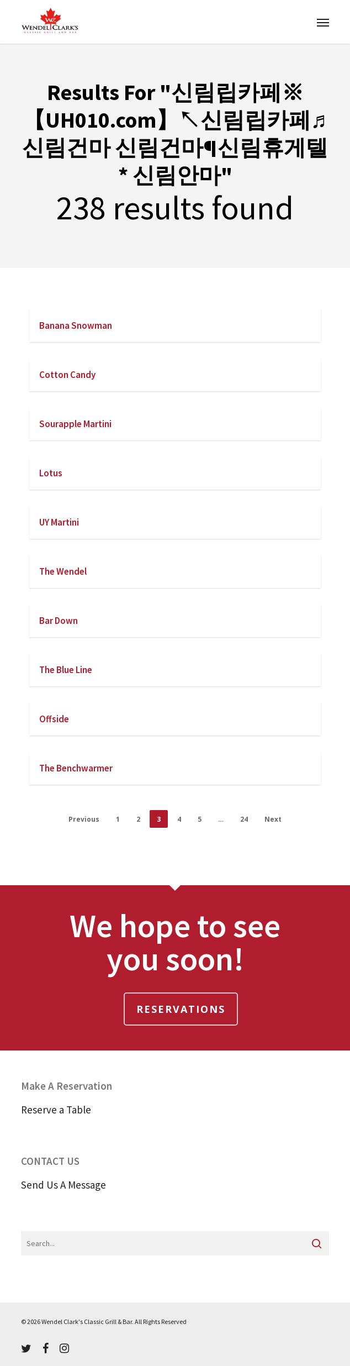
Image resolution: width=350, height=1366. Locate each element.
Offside (54, 719)
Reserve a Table (56, 1109)
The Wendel (63, 571)
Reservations (180, 1009)
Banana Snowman (75, 325)
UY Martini (59, 522)
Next (273, 819)
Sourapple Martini (75, 424)
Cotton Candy (67, 375)
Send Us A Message (63, 1184)
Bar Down (58, 620)
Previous (83, 819)
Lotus (50, 473)
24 (244, 819)
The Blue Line (65, 670)
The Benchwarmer (76, 768)
